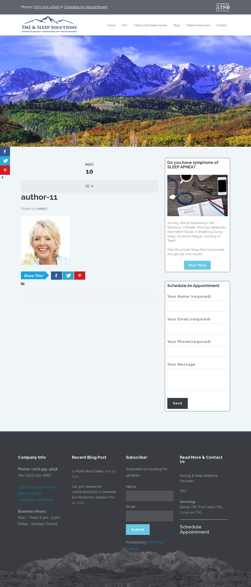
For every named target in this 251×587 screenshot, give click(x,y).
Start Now (197, 265)
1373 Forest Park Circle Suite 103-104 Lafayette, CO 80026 (36, 493)
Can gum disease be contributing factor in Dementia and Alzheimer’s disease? (93, 492)
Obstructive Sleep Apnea (150, 25)
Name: (130, 487)
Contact (222, 25)
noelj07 (41, 208)
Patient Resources (198, 25)
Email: (129, 507)
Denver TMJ (187, 507)
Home (111, 25)
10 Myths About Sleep (86, 471)
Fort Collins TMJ (209, 507)
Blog (177, 25)
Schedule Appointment (193, 529)
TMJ (124, 25)
